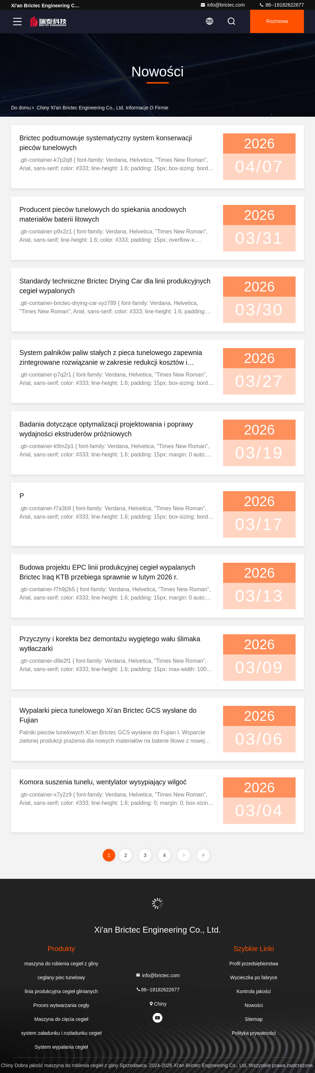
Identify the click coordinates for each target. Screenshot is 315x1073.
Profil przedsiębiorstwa (253, 963)
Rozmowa (276, 21)
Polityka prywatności (254, 1033)
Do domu (21, 107)
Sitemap (254, 1019)
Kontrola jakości (254, 991)
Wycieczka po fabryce (253, 977)
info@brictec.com (222, 5)
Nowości (254, 1005)
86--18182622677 (281, 5)
